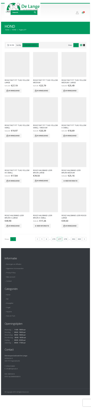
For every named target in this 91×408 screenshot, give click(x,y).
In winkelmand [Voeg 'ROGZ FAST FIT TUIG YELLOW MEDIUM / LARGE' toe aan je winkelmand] (71, 91)
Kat (7, 299)
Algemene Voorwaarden (15, 268)
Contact (9, 281)
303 (79, 239)
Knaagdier (9, 303)
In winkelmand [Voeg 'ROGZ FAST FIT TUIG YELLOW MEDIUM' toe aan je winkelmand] (42, 91)
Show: (70, 45)
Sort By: (18, 45)
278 (65, 239)
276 (53, 239)
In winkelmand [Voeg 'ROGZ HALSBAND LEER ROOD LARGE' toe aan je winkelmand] (71, 226)
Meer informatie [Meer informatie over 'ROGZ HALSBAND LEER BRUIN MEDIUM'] (71, 181)
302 (73, 239)
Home (7, 30)
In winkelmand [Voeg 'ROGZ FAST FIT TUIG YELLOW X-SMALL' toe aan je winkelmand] (71, 136)
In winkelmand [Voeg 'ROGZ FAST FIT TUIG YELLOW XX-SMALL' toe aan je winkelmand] (14, 181)
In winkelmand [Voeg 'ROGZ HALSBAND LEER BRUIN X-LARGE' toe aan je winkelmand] (14, 226)
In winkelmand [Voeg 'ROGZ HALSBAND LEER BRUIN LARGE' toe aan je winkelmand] (42, 181)
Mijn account (10, 277)
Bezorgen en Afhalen (13, 264)
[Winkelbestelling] (30, 45)
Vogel (8, 307)
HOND (14, 30)
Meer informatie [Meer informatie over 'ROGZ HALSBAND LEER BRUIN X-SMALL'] (43, 226)
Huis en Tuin (10, 316)
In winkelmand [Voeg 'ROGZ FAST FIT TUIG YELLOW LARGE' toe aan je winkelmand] (14, 91)
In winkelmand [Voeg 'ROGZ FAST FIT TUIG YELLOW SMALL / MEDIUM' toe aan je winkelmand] (42, 136)
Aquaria (9, 312)
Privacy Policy (11, 273)
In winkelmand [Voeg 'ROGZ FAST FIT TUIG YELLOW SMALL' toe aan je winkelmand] (14, 136)
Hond (8, 295)
